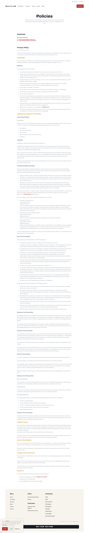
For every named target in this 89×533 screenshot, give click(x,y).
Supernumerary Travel (33, 510)
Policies (29, 499)
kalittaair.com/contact (41, 476)
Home (11, 497)
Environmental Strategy (33, 497)
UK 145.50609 (48, 513)
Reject (11, 528)
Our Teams (20, 6)
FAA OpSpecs (48, 504)
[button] (20, 6)
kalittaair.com (46, 107)
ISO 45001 (47, 509)
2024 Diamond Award (50, 516)
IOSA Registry (48, 506)
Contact (12, 509)
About (33, 6)
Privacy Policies (27, 194)
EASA (46, 499)
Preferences (17, 528)
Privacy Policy (4, 525)
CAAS (46, 497)
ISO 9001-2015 (48, 511)
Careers (37, 6)
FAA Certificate (48, 501)
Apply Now (80, 6)
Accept (4, 528)
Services (27, 6)
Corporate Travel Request (31, 507)
